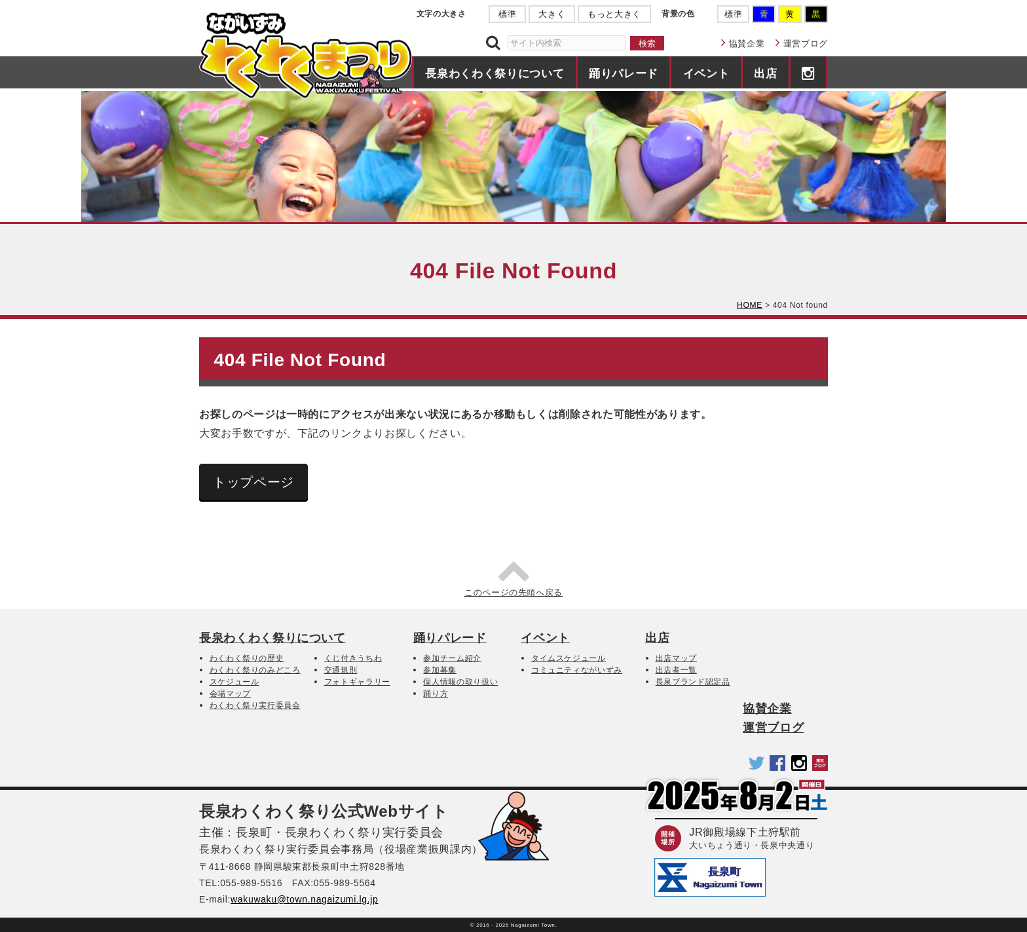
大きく (551, 14)
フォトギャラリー (357, 681)
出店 (765, 73)
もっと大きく (614, 14)
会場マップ (230, 693)
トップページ (253, 482)
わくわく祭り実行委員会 (255, 705)
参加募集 (440, 670)
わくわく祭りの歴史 (247, 658)
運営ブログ (805, 43)
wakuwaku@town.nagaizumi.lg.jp (304, 899)
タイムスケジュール (568, 658)
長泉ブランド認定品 (693, 681)
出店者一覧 (676, 670)
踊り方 (435, 693)
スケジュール (234, 681)
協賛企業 (747, 43)
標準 (507, 14)
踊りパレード (623, 73)
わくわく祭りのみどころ (255, 670)
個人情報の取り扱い (460, 681)
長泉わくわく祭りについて (494, 73)
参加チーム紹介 (452, 658)
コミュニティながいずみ (576, 670)
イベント (706, 73)
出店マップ (676, 658)
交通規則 (341, 670)
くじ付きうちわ (353, 658)
